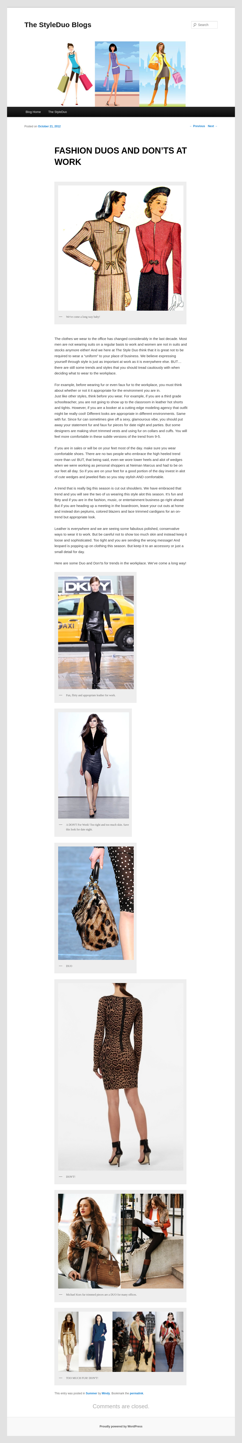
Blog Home (33, 112)
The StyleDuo (57, 112)
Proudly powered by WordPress (120, 1426)
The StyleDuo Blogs (57, 25)
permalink (136, 1393)
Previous (197, 126)
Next (212, 126)
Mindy (106, 1393)
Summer (91, 1393)
